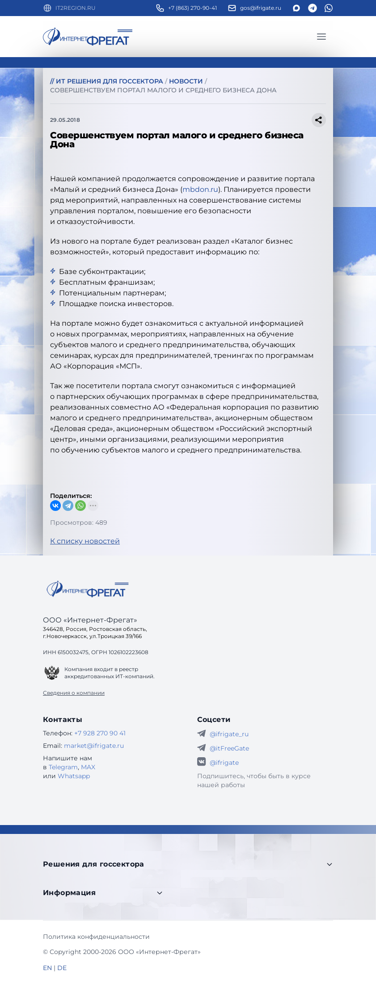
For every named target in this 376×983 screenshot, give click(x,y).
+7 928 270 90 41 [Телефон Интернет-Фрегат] (100, 733)
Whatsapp (74, 776)
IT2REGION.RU (75, 7)
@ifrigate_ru (229, 734)
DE (62, 968)
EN (47, 968)
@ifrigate (224, 763)
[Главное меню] (321, 36)
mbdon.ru (200, 189)
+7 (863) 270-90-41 (192, 7)
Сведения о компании (74, 692)
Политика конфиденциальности (96, 937)
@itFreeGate (229, 748)
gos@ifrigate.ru (260, 7)
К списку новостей (85, 541)
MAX (88, 767)
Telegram (63, 767)
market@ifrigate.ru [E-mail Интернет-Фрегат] (94, 746)
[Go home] (87, 589)
